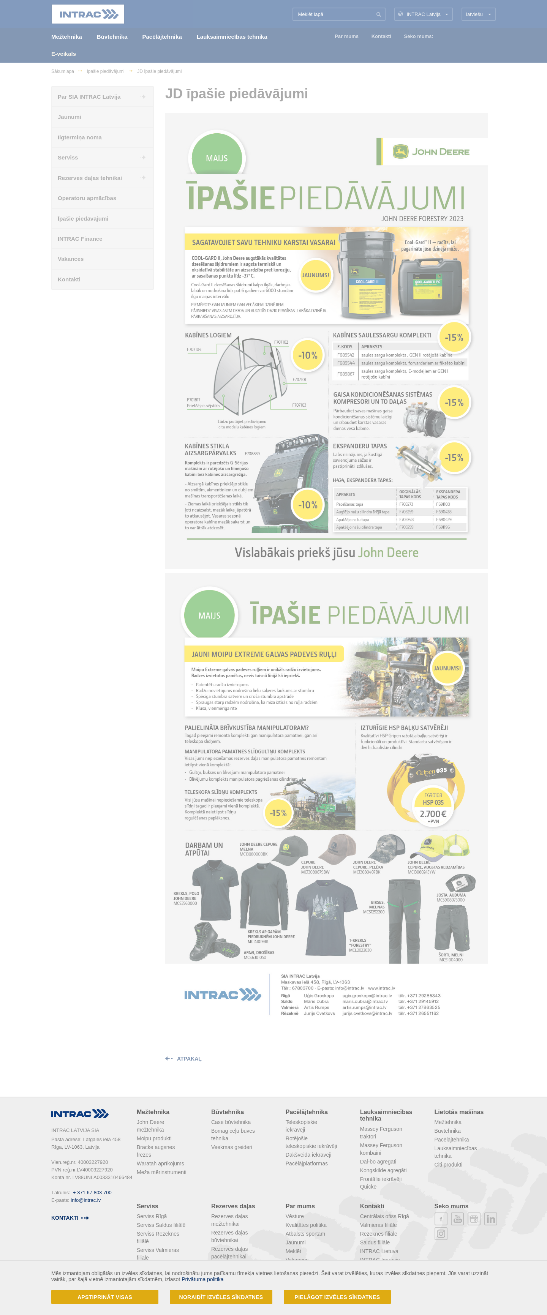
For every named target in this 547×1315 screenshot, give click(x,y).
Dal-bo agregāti (378, 1162)
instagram (441, 1233)
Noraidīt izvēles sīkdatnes (221, 1297)
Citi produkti (449, 1165)
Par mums (300, 1206)
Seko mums (452, 1206)
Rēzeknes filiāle (378, 1234)
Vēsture (295, 1216)
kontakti (64, 1218)
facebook (441, 1218)
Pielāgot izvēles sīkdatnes (337, 1297)
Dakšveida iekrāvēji (309, 1155)
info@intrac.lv (86, 1200)
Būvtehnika (227, 1112)
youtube (457, 1218)
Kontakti (372, 1206)
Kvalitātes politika (306, 1225)
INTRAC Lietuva (379, 1251)
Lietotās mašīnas (459, 1112)
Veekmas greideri (231, 1147)
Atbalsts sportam (305, 1234)
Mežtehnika (153, 1112)
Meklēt (293, 1251)
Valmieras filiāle (378, 1225)
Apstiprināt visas (104, 1297)
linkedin (490, 1218)
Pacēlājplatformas (307, 1163)
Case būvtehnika (231, 1122)
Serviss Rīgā (152, 1216)
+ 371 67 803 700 (92, 1192)
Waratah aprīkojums (160, 1163)
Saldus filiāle (375, 1242)
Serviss (147, 1206)
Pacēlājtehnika (307, 1112)
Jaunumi (296, 1242)
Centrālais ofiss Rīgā (384, 1216)
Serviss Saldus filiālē (161, 1225)
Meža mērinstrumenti (162, 1172)
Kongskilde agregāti (383, 1170)
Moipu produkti (154, 1138)
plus (474, 1218)
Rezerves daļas (233, 1206)
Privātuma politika (203, 1279)
